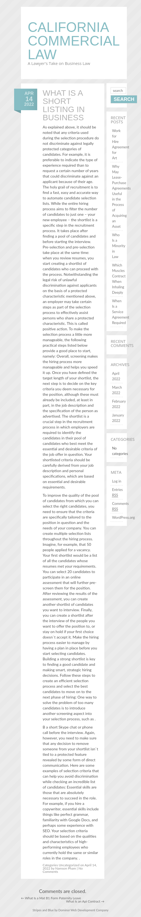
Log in (116, 481)
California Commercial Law (73, 41)
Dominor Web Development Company (83, 910)
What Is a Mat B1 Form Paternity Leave (51, 898)
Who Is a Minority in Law (118, 246)
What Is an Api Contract (85, 901)
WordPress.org (123, 517)
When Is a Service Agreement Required (120, 312)
